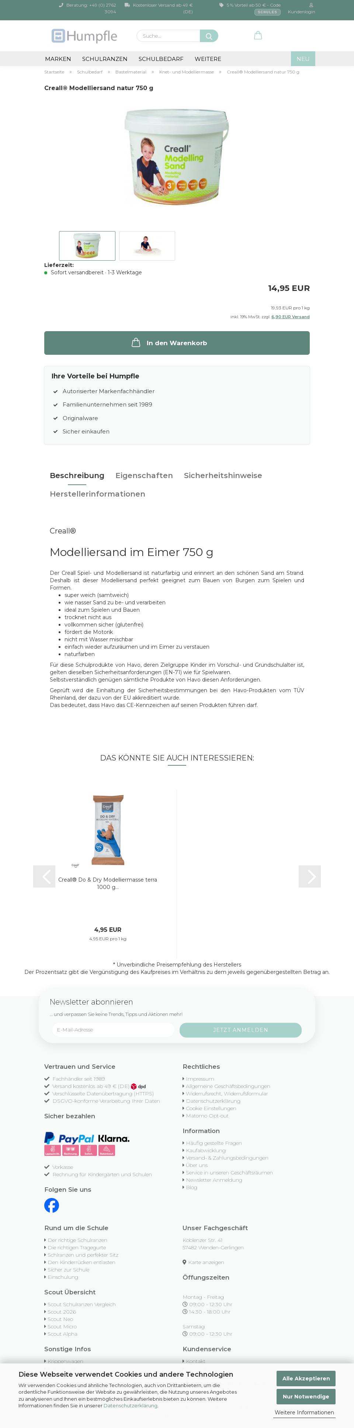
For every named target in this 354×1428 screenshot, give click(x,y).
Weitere (208, 58)
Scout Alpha (62, 1334)
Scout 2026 (62, 1311)
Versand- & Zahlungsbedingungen (227, 1157)
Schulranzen (105, 58)
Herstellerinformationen (97, 494)
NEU (303, 58)
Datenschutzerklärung (130, 1405)
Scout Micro (62, 1326)
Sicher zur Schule (68, 1269)
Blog (191, 1187)
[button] (258, 35)
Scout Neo (60, 1319)
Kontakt (195, 1361)
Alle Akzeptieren (306, 1378)
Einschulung (63, 1277)
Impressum (200, 1078)
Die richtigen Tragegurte (77, 1247)
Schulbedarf (161, 58)
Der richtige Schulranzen (77, 1240)
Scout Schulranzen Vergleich (82, 1304)
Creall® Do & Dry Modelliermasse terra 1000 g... (107, 883)
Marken (58, 58)
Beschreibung (77, 475)
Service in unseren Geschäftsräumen (229, 1172)
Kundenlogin (301, 8)
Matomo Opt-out (207, 1115)
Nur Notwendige (306, 1396)
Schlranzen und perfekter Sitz (83, 1255)
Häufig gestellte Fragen (214, 1143)
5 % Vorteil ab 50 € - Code (250, 9)
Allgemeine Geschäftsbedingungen (228, 1086)
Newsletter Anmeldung (214, 1180)
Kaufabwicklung (206, 1150)
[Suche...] (209, 36)
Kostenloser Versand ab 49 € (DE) (159, 8)
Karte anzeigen (206, 1262)
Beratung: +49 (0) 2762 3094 (87, 8)
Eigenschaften (144, 475)
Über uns (197, 1165)
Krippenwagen (65, 1361)
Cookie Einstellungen (211, 1108)
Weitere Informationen (304, 1412)
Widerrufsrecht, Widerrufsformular (227, 1093)
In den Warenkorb (168, 342)
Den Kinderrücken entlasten (81, 1262)
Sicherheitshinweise (223, 475)
